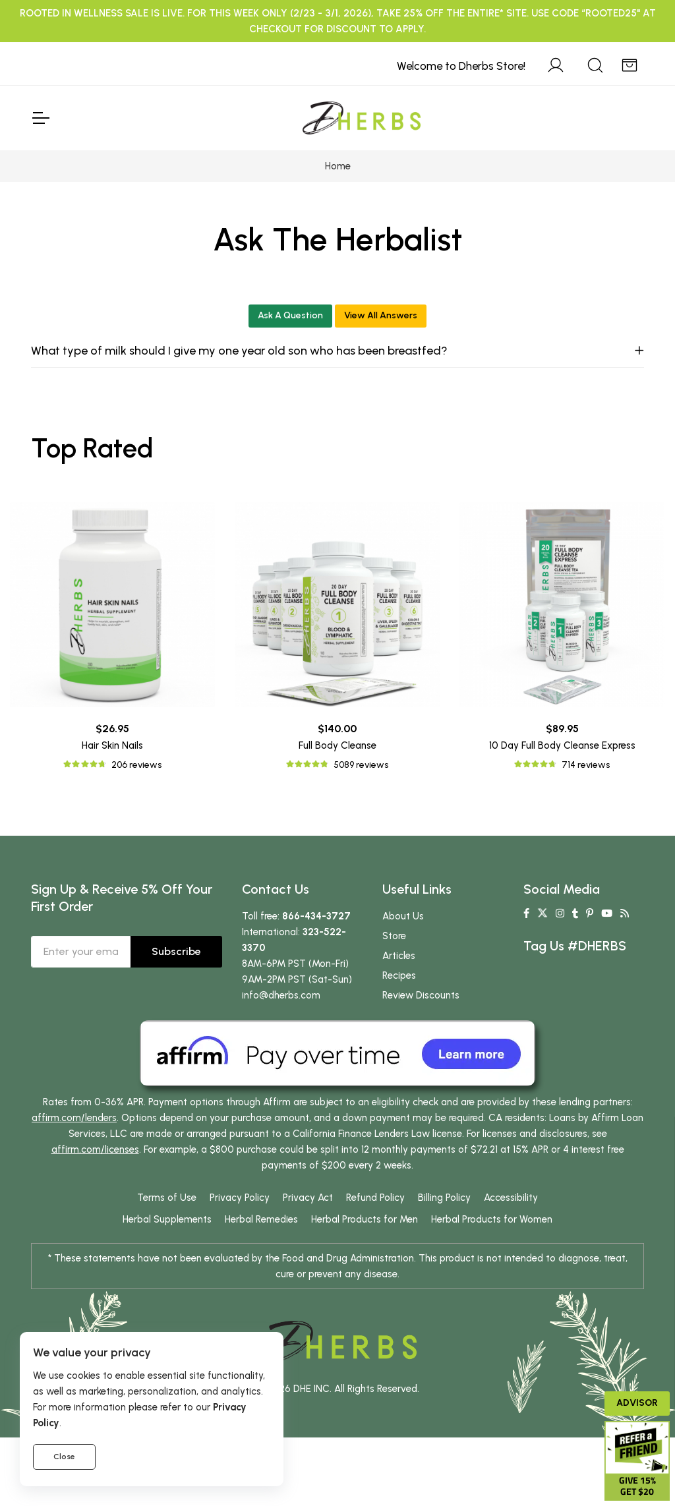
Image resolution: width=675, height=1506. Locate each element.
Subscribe (176, 951)
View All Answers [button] (380, 315)
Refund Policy (375, 1197)
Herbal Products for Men (364, 1219)
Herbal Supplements (167, 1219)
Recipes (399, 975)
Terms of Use (166, 1197)
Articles (398, 956)
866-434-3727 (316, 916)
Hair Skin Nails (112, 745)
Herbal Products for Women (491, 1219)
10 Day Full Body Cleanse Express (562, 745)
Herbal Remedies (261, 1219)
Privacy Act (308, 1197)
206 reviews (136, 764)
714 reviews (586, 764)
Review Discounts (420, 995)
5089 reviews (361, 764)
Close (64, 1456)
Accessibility (511, 1197)
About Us (403, 916)
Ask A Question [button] (290, 315)
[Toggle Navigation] (40, 118)
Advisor (637, 1402)
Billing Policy (444, 1197)
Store (394, 936)
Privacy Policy (240, 1197)
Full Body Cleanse (337, 745)
